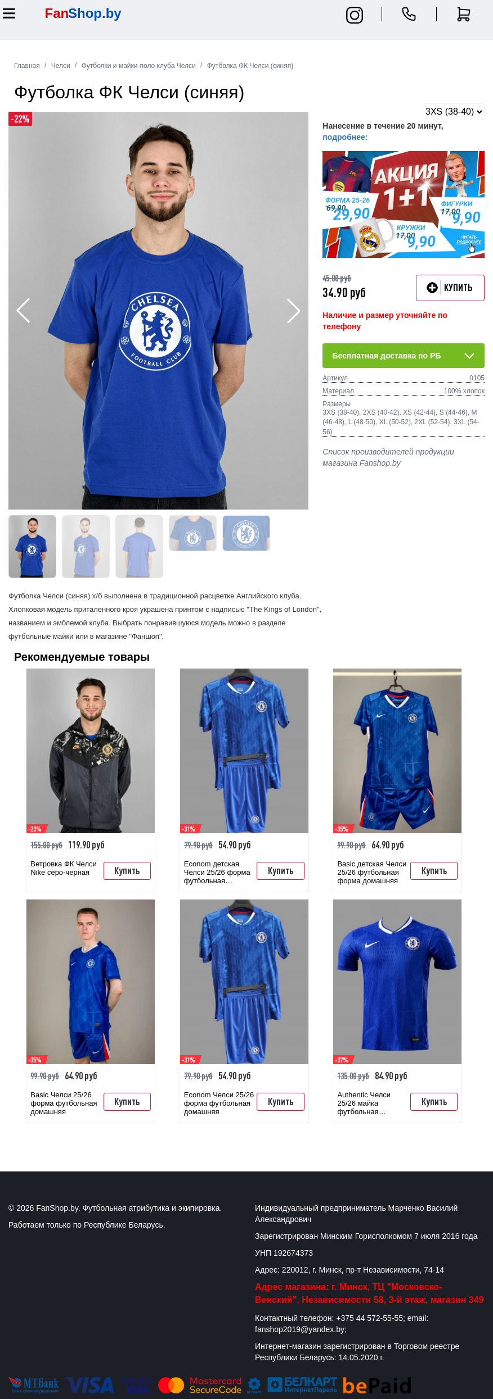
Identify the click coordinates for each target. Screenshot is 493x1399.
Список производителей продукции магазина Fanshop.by (388, 457)
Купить (127, 870)
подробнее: (344, 137)
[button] (293, 310)
